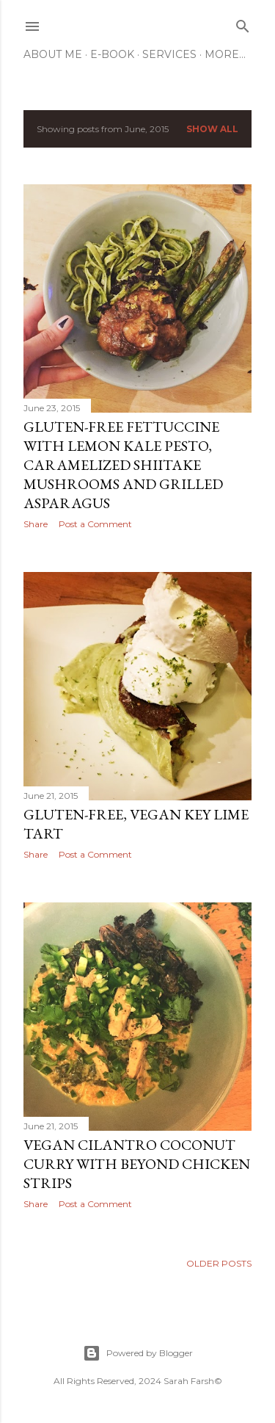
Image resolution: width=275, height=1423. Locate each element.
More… (225, 54)
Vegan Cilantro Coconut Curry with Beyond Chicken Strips (136, 1163)
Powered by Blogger (138, 1353)
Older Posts (219, 1263)
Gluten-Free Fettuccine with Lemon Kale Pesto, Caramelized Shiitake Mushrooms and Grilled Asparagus (123, 465)
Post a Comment (95, 523)
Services (169, 54)
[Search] (243, 23)
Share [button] (35, 523)
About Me (52, 54)
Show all (212, 128)
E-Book (112, 54)
